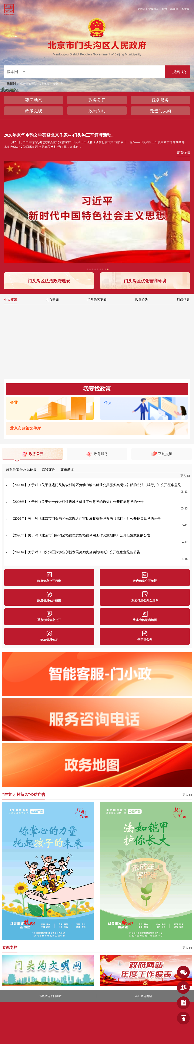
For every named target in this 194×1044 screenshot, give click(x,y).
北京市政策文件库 (25, 428)
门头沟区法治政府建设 (49, 281)
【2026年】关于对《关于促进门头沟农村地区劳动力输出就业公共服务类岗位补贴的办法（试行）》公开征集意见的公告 (99, 485)
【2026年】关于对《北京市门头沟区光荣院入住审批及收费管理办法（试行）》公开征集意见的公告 (86, 518)
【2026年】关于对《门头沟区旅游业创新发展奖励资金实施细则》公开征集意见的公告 (75, 552)
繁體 (164, 8)
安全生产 (58, 83)
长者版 (185, 8)
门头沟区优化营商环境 (145, 281)
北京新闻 (52, 299)
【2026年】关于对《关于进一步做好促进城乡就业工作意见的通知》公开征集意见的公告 (77, 502)
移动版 (174, 8)
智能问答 (153, 8)
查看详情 (183, 152)
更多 (183, 475)
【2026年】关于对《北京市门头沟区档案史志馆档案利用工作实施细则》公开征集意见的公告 (80, 535)
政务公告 (141, 299)
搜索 (176, 72)
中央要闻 (10, 299)
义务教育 (44, 83)
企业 (14, 402)
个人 (108, 402)
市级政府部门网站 (50, 996)
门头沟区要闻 (97, 299)
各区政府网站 (143, 996)
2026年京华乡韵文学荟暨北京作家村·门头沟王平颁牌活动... (59, 135)
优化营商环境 (28, 83)
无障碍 (141, 8)
